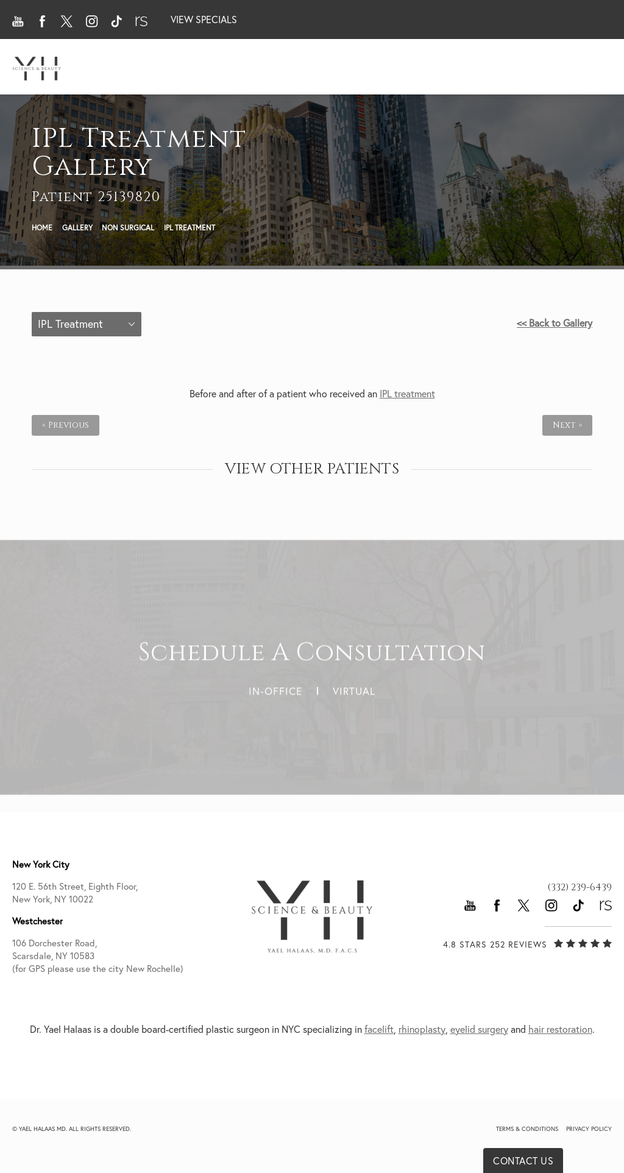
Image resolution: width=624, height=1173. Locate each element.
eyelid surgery (479, 1029)
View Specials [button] (204, 19)
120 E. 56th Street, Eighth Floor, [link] (112, 893)
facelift (379, 1029)
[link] (579, 887)
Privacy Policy (589, 1129)
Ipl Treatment (189, 227)
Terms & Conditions (527, 1129)
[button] (18, 21)
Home (42, 227)
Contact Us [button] (523, 1161)
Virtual (354, 685)
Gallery (77, 227)
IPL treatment (407, 394)
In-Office (275, 685)
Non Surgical (128, 227)
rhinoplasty (422, 1029)
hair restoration (560, 1029)
